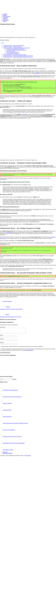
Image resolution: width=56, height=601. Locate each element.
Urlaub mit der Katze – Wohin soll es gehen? (13, 46)
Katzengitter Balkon (7, 411)
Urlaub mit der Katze (7, 301)
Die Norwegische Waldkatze (9, 430)
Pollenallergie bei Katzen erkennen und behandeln (14, 444)
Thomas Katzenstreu (7, 417)
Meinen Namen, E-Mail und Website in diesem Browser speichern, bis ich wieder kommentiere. (22, 347)
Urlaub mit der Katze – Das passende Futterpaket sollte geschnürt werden (18, 55)
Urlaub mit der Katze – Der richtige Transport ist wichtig (15, 54)
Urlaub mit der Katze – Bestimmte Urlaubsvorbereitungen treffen (17, 47)
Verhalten (5, 15)
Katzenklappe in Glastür (8, 450)
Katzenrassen (5, 20)
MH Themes (28, 456)
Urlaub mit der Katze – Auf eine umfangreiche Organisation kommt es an (18, 56)
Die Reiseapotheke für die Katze (12, 53)
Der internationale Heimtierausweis (13, 52)
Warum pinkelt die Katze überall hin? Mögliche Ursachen (15, 424)
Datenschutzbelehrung (28, 351)
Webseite (2, 343)
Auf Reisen (5, 18)
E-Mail (1, 339)
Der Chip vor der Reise (11, 51)
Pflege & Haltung (6, 16)
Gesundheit (5, 17)
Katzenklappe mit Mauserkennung (10, 391)
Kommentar (2, 327)
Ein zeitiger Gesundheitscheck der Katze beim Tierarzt (16, 50)
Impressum (5, 453)
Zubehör (4, 21)
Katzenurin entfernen (7, 404)
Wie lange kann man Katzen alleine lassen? (12, 397)
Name (1, 336)
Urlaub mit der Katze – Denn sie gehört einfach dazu (14, 45)
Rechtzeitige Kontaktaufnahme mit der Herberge (15, 48)
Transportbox (9, 232)
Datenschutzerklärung (7, 454)
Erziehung (5, 14)
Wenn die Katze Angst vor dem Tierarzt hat (12, 437)
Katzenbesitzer (36, 73)
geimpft (24, 114)
